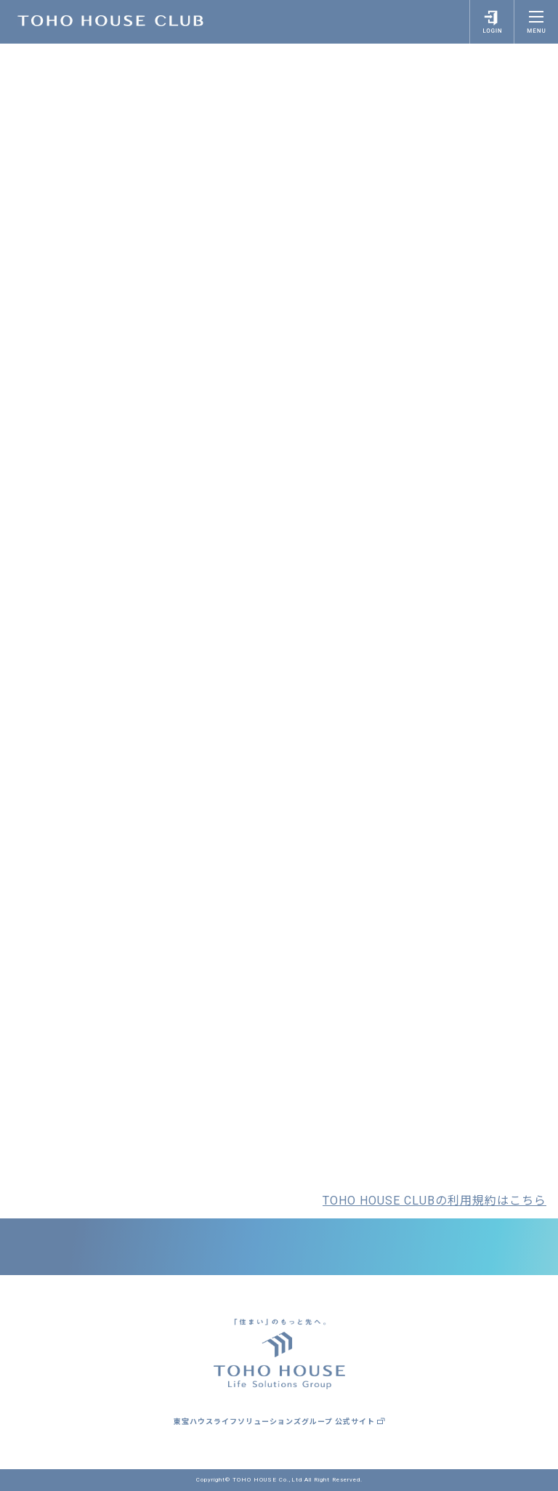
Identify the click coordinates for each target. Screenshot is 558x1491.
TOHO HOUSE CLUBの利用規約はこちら (434, 1200)
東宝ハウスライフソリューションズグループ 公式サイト (279, 1422)
